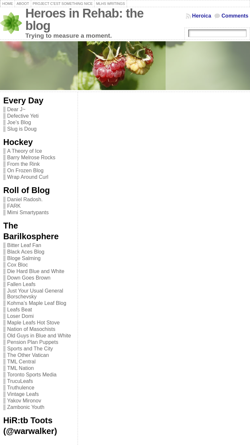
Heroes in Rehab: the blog (84, 19)
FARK (14, 206)
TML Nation (20, 368)
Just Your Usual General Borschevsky (35, 293)
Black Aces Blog (25, 252)
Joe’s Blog (19, 122)
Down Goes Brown (28, 278)
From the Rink (23, 164)
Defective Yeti (23, 116)
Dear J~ (16, 109)
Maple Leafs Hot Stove (33, 322)
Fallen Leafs (21, 284)
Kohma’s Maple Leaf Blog (36, 303)
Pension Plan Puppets (32, 342)
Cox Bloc (17, 265)
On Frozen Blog (25, 170)
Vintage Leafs (23, 394)
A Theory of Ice (24, 151)
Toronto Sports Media (31, 374)
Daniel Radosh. (25, 199)
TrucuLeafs (20, 381)
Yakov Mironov (24, 400)
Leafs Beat (19, 309)
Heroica (201, 16)
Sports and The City (30, 348)
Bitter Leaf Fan (24, 245)
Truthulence (20, 387)
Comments (234, 16)
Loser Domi (20, 316)
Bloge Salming (24, 258)
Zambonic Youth (25, 407)
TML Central (21, 361)
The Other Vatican (28, 355)
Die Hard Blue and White (35, 271)
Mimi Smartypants (28, 212)
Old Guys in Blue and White (39, 335)
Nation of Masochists (31, 329)
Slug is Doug (22, 129)
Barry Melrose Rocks (31, 157)
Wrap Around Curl (27, 177)
